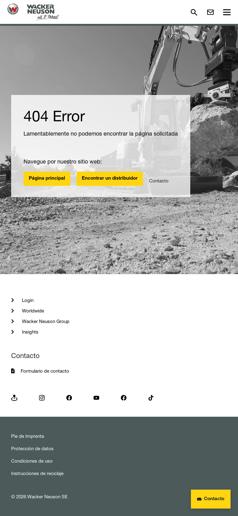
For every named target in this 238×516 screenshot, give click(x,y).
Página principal (47, 178)
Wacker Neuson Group (45, 321)
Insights (29, 332)
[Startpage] (33, 11)
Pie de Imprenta (27, 436)
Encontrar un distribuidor (110, 178)
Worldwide (32, 311)
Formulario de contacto (45, 371)
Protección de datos (32, 448)
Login (27, 300)
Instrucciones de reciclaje (37, 473)
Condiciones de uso (32, 461)
